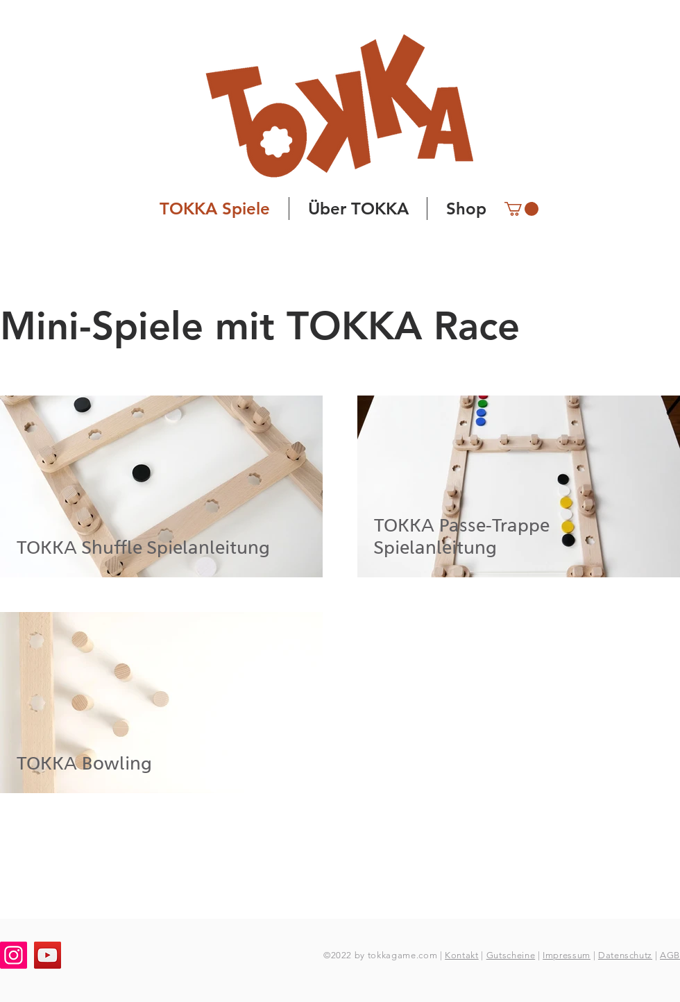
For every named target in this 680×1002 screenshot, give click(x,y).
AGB (670, 955)
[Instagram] (13, 955)
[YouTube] (47, 955)
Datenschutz (625, 955)
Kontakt (462, 955)
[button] (521, 209)
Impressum (566, 955)
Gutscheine (511, 955)
